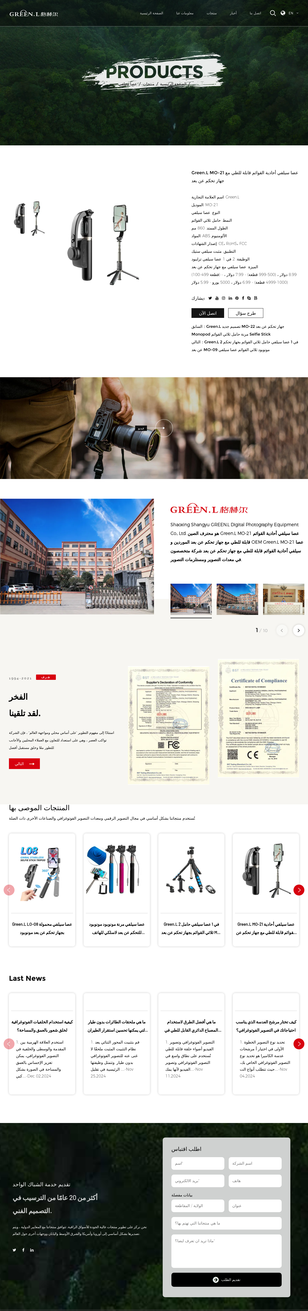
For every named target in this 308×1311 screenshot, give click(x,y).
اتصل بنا (255, 13)
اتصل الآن (208, 313)
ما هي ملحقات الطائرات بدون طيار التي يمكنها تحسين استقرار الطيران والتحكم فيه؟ (117, 1030)
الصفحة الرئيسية (151, 13)
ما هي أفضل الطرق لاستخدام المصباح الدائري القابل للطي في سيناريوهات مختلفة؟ (191, 1030)
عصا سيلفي (127, 83)
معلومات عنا (185, 13)
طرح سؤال (246, 313)
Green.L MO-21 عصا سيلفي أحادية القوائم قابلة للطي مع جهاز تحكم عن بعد (266, 932)
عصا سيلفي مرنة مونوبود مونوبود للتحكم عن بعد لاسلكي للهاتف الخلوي (117, 932)
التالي (25, 763)
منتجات (212, 13)
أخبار (233, 13)
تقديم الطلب (226, 1280)
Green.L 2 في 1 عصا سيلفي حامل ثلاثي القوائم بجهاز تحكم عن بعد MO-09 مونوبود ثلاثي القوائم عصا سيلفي (191, 932)
